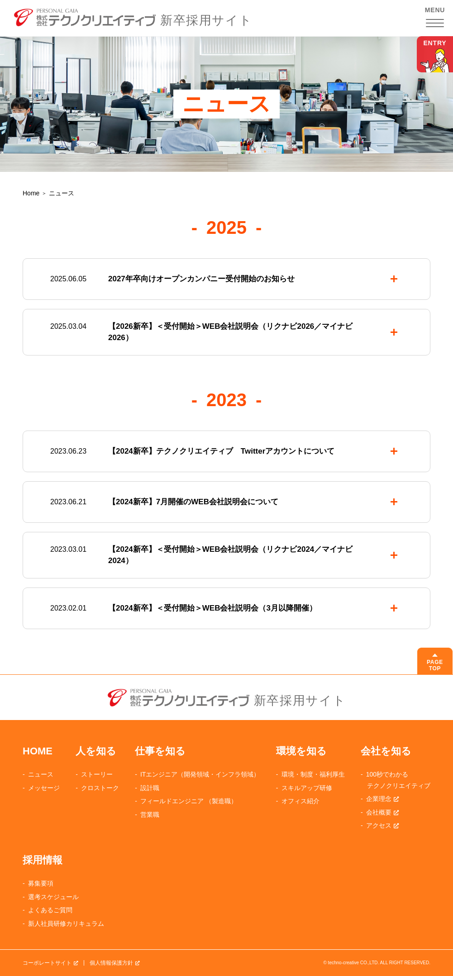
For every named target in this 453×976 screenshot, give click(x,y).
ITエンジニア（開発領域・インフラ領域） (200, 774)
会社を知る (386, 751)
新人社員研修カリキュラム (66, 923)
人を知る (96, 751)
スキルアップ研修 (306, 787)
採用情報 (42, 860)
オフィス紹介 (300, 801)
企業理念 (378, 798)
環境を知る (301, 751)
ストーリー (97, 774)
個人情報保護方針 (111, 963)
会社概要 (378, 812)
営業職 (149, 814)
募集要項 (40, 883)
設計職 (149, 787)
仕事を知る (160, 751)
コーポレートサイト (47, 963)
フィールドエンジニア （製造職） (188, 801)
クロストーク (100, 787)
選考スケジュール (53, 896)
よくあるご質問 (50, 910)
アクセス (378, 825)
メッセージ (44, 787)
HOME (37, 751)
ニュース (40, 774)
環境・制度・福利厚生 (313, 774)
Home (31, 193)
